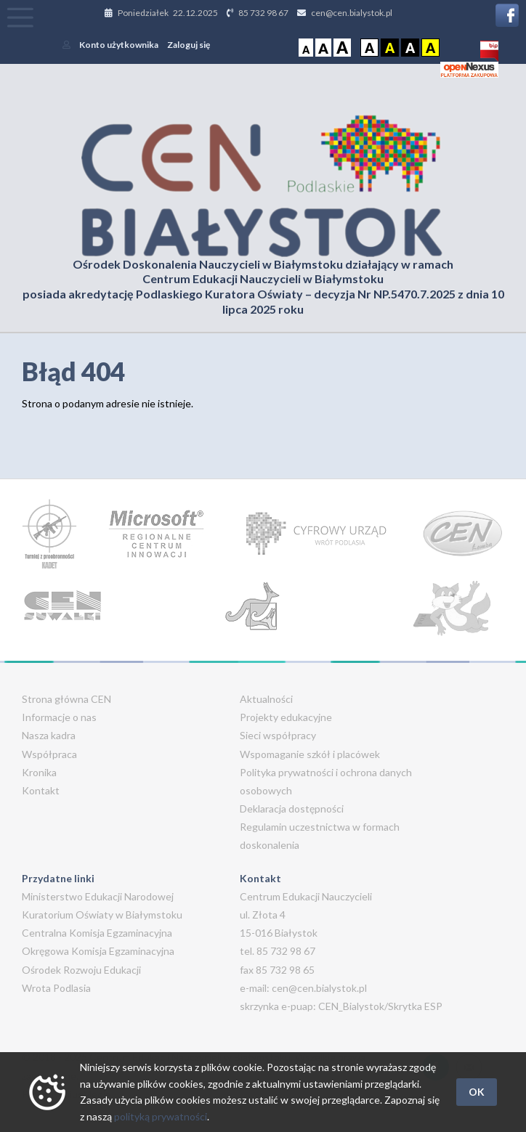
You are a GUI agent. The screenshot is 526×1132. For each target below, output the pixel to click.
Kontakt (41, 790)
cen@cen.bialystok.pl (351, 12)
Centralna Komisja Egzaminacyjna (97, 933)
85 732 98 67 (263, 12)
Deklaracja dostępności (292, 808)
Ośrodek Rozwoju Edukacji (81, 970)
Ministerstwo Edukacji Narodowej (98, 896)
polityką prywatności (160, 1116)
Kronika (39, 772)
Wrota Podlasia (56, 988)
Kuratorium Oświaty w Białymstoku (102, 914)
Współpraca (49, 754)
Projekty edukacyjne (286, 717)
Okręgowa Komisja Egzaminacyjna (98, 951)
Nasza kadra (49, 735)
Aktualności (266, 699)
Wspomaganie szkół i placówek (310, 754)
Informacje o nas (59, 717)
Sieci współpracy (278, 735)
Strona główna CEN (66, 699)
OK (477, 1092)
